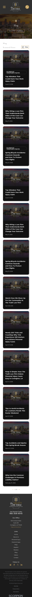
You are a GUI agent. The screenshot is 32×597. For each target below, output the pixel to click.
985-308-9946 (16, 513)
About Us (16, 537)
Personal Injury (16, 539)
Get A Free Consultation (16, 31)
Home (16, 534)
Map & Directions (16, 527)
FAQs (15, 544)
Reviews (16, 550)
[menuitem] (16, 586)
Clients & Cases (16, 542)
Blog (16, 552)
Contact (16, 557)
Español (16, 547)
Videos (16, 555)
